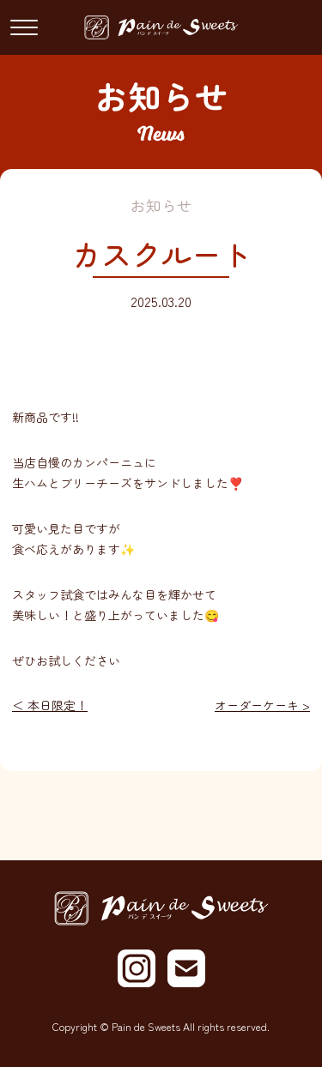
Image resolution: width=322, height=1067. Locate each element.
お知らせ (161, 205)
